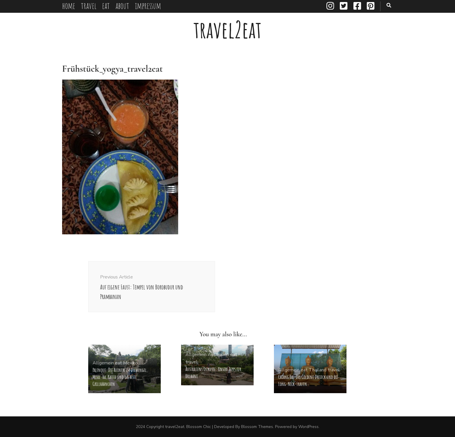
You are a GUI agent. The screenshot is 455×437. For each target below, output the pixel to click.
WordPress (308, 426)
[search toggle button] (389, 5)
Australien (218, 354)
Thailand (317, 370)
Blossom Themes (257, 426)
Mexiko (130, 363)
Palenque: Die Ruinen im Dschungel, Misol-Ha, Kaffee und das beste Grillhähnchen (120, 377)
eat (106, 5)
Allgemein (103, 363)
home (68, 5)
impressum (148, 5)
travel (88, 5)
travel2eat (227, 29)
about (122, 5)
